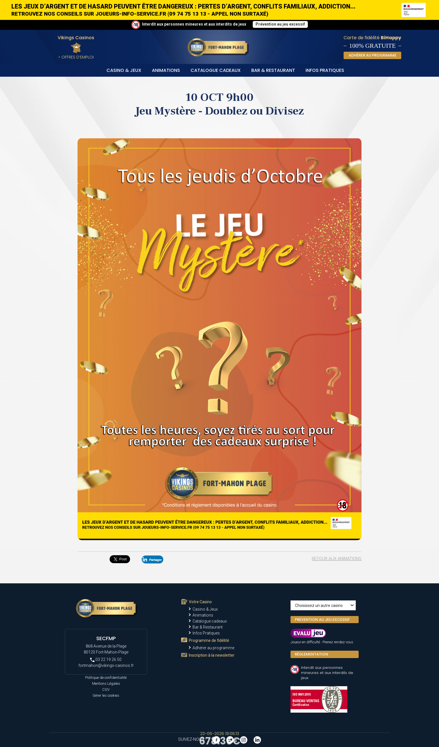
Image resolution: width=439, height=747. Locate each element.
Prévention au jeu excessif (280, 24)
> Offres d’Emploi (76, 57)
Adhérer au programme (213, 648)
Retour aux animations (336, 558)
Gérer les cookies (106, 695)
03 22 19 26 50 (106, 659)
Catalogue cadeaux (216, 70)
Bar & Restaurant (273, 70)
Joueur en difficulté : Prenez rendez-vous (321, 642)
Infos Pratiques (325, 70)
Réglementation (311, 654)
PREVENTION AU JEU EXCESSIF (322, 619)
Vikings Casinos (76, 37)
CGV (106, 689)
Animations (166, 70)
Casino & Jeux (123, 70)
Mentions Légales (106, 683)
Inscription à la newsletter (212, 655)
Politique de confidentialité (106, 677)
